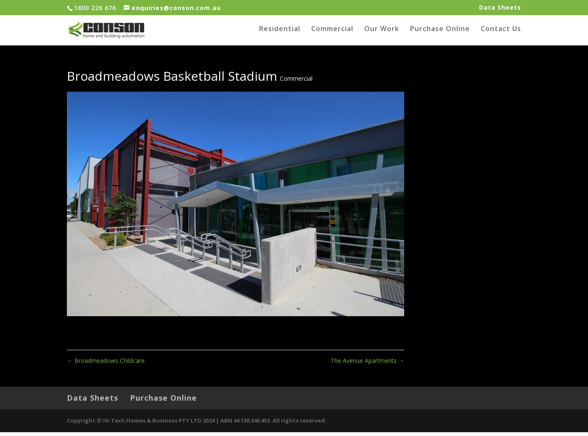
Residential (279, 33)
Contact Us (501, 33)
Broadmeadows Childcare (106, 364)
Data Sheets (500, 8)
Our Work (381, 33)
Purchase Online (440, 33)
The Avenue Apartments (367, 364)
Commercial (332, 33)
